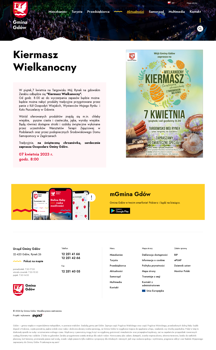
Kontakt (114, 287)
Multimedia (116, 282)
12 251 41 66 (71, 254)
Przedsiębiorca (118, 265)
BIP (173, 2)
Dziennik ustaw (182, 265)
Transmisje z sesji (151, 276)
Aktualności (116, 271)
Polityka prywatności (153, 265)
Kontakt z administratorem (151, 283)
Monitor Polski (182, 271)
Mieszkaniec (116, 255)
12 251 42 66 (71, 258)
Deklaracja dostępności (155, 255)
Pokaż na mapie (33, 261)
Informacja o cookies (153, 260)
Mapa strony (192, 2)
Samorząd (115, 276)
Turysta (114, 260)
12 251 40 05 (71, 271)
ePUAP (178, 260)
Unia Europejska (155, 291)
